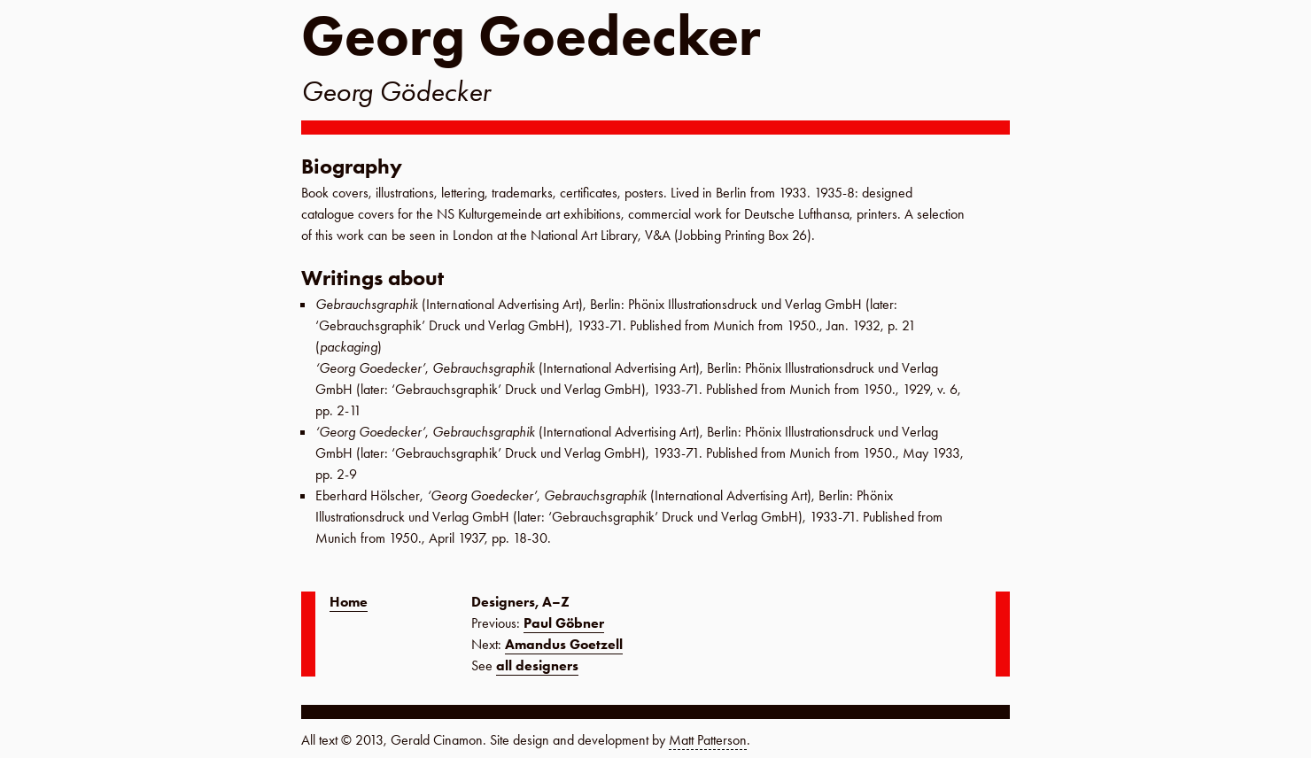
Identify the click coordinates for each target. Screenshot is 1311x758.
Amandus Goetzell (564, 644)
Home (349, 601)
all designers (537, 665)
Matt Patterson (708, 740)
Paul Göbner (564, 623)
